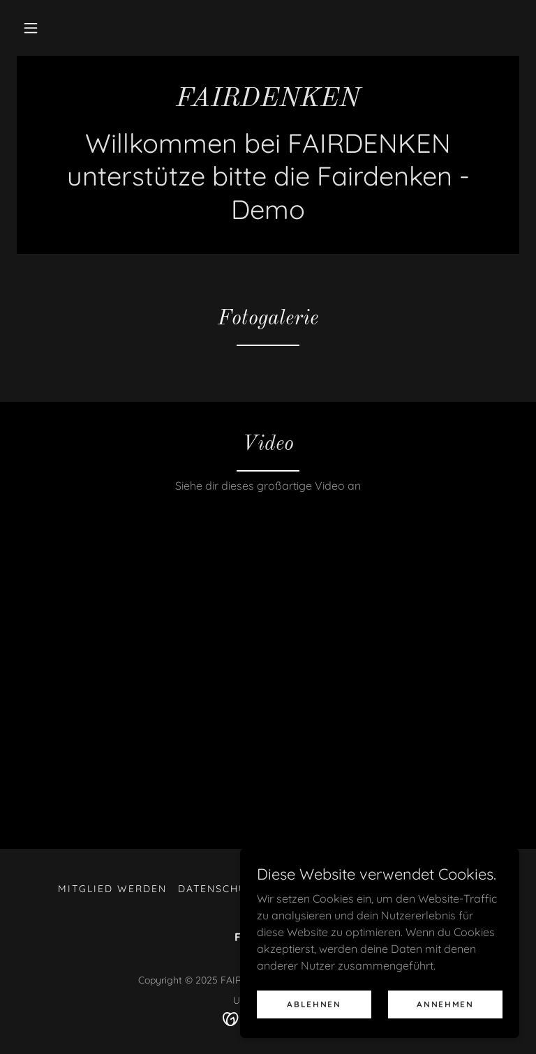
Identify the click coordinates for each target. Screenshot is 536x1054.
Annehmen (445, 1004)
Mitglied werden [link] (112, 888)
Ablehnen (314, 1004)
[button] (31, 28)
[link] (268, 102)
